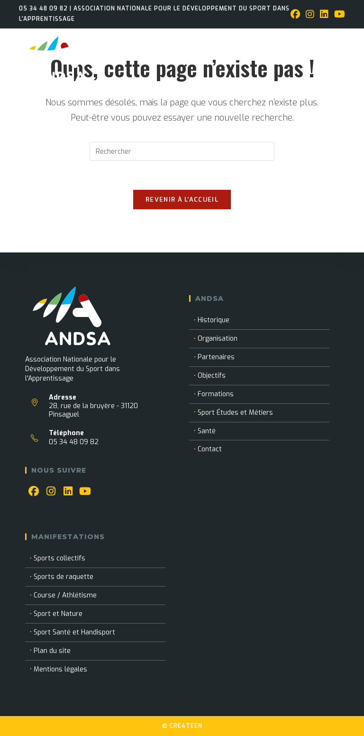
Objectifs (212, 375)
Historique (213, 320)
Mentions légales (60, 669)
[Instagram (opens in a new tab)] (310, 14)
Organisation (217, 338)
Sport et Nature (58, 613)
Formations (216, 394)
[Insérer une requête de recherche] (182, 151)
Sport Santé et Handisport (74, 632)
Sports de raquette (63, 576)
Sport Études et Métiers (235, 412)
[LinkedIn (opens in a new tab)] (324, 14)
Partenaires (216, 357)
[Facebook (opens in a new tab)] (295, 14)
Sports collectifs (59, 558)
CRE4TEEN (186, 726)
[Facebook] (34, 491)
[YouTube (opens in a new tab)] (338, 14)
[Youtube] (85, 491)
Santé (207, 431)
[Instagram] (51, 491)
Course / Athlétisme (65, 595)
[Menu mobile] (344, 41)
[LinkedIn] (68, 491)
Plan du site (52, 650)
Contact (210, 449)
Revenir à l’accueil (182, 200)
